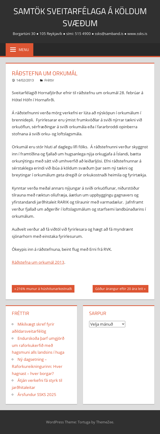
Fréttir (49, 80)
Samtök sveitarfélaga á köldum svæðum (80, 16)
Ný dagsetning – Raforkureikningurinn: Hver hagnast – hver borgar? (37, 366)
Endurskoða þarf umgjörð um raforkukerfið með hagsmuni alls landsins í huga (38, 345)
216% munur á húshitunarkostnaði (44, 289)
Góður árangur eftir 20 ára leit (119, 289)
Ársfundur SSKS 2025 (36, 394)
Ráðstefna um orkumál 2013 (38, 262)
